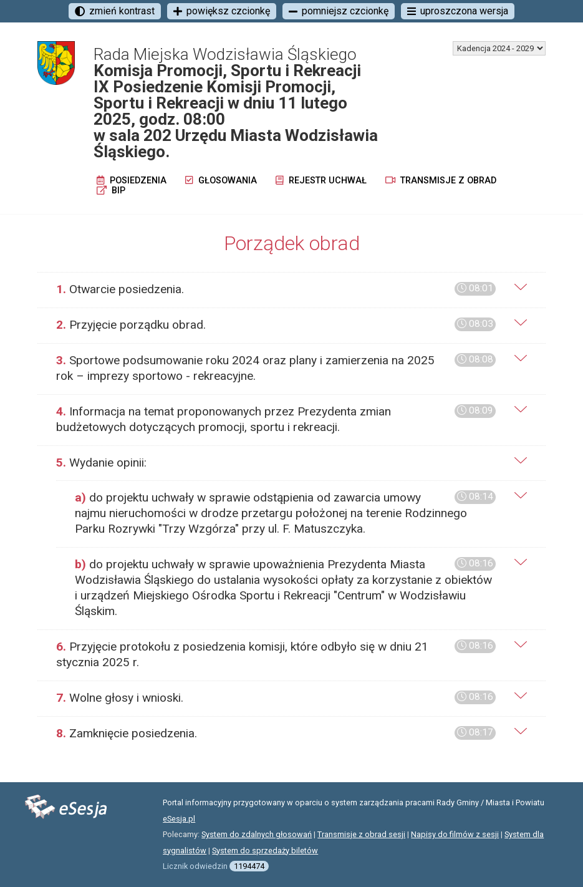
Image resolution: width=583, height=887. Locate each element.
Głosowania (221, 180)
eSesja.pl (179, 818)
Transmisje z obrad (440, 180)
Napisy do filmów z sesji (455, 834)
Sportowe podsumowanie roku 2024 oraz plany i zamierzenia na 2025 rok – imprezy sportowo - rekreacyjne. (276, 368)
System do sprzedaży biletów (265, 850)
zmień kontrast (115, 11)
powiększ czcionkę (221, 11)
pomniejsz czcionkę (338, 11)
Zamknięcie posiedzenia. (276, 733)
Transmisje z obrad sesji (361, 834)
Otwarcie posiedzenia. (276, 289)
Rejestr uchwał (321, 180)
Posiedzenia (131, 180)
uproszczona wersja (457, 11)
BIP (111, 190)
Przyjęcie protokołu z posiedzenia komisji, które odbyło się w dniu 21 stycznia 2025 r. (276, 654)
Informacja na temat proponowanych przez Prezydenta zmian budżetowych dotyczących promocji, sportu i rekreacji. (276, 419)
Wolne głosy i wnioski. (276, 698)
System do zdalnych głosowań (256, 834)
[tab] (291, 290)
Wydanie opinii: (101, 462)
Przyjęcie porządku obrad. (276, 324)
